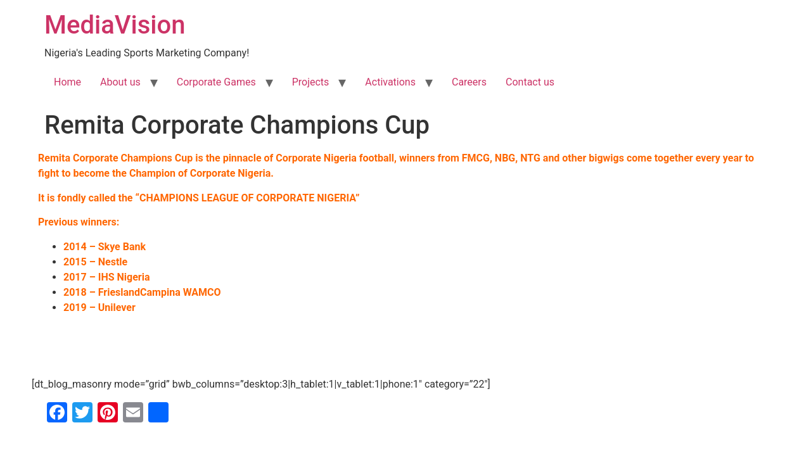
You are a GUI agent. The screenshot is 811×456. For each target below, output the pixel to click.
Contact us (530, 82)
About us (120, 82)
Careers (469, 82)
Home (67, 82)
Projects (310, 82)
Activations (390, 82)
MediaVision (114, 25)
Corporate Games (216, 82)
